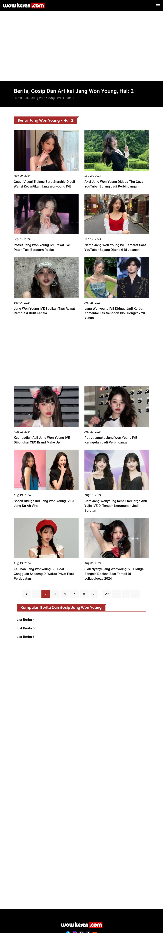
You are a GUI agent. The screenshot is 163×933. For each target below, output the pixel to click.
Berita (70, 98)
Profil (60, 98)
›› (136, 594)
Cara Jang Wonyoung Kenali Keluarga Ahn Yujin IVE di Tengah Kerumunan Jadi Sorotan (115, 506)
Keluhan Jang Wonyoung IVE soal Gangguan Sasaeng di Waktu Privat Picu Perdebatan (44, 574)
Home (18, 98)
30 (116, 594)
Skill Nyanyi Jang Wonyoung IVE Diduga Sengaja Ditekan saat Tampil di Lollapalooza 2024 (114, 574)
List (27, 98)
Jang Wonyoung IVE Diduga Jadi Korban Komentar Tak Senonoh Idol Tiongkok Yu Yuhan (114, 313)
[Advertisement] (81, 39)
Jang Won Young (43, 98)
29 (107, 594)
